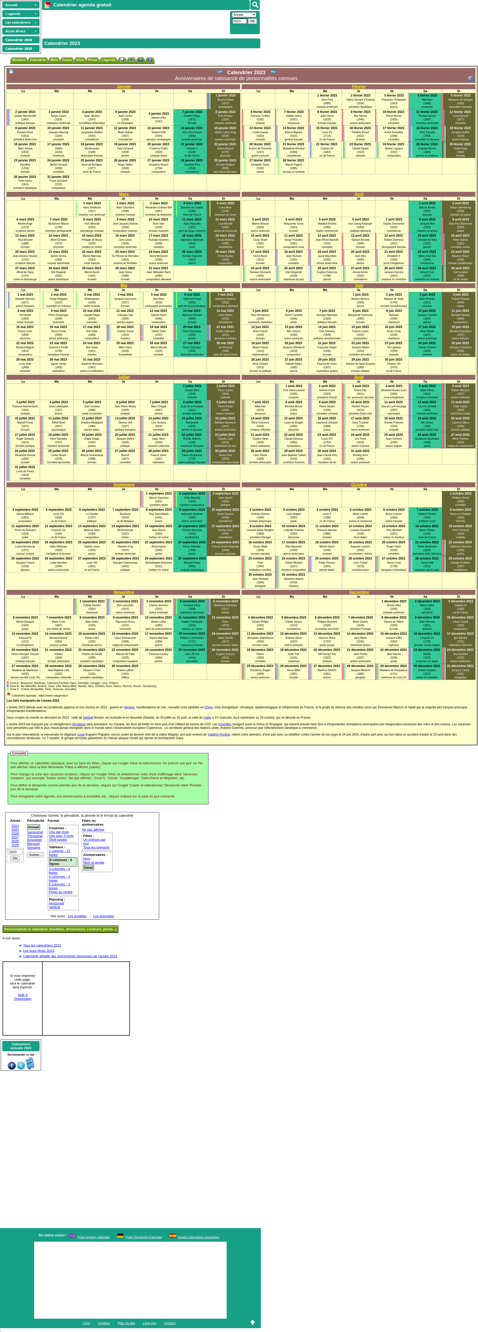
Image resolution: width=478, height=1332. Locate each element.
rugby (207, 717)
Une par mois (59, 832)
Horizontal (56, 903)
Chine (209, 707)
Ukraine (129, 707)
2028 (15, 841)
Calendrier (38, 60)
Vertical (54, 907)
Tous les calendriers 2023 (42, 945)
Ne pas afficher (93, 830)
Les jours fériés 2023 (38, 951)
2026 (15, 833)
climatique (78, 724)
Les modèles (77, 916)
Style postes (58, 840)
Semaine (33, 848)
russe (81, 734)
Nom (86, 859)
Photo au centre (61, 892)
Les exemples (103, 916)
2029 (15, 845)
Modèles (19, 60)
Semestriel (35, 832)
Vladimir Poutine (219, 734)
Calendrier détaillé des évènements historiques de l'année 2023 (70, 956)
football (88, 717)
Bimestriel (34, 840)
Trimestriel (35, 836)
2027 (15, 837)
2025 (15, 830)
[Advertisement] (135, 22)
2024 (15, 826)
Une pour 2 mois (61, 836)
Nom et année (93, 862)
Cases (67, 60)
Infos (80, 60)
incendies (224, 724)
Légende (108, 60)
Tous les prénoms (96, 847)
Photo (93, 60)
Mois (54, 60)
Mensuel (33, 844)
